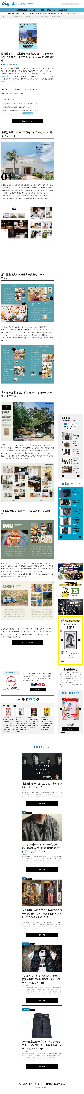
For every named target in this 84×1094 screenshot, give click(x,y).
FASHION (10, 13)
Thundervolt (70, 429)
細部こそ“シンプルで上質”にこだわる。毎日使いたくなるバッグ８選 (76, 445)
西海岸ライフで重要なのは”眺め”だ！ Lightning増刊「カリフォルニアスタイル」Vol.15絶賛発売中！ (38, 16)
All (65, 424)
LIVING (31, 13)
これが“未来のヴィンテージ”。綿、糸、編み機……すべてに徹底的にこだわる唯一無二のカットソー (41, 848)
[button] (63, 476)
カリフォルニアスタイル (24, 89)
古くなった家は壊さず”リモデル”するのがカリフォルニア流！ (21, 110)
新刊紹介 (36, 89)
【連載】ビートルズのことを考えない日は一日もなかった (42, 785)
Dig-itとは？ (23, 1084)
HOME (3, 16)
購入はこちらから (28, 121)
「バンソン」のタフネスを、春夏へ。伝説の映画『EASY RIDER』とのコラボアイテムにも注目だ (42, 979)
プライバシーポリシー (36, 1084)
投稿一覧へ (38, 689)
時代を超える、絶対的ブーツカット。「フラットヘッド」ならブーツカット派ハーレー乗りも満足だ (76, 453)
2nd (76, 424)
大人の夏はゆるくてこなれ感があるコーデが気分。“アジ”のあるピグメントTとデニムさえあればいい (42, 913)
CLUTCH (65, 426)
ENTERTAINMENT (70, 13)
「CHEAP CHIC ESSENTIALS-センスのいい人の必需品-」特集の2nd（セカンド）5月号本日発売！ (46, 724)
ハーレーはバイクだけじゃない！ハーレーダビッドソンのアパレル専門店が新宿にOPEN (76, 470)
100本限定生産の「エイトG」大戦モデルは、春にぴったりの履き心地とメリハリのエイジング (42, 1045)
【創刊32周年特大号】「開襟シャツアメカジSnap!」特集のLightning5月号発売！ (34, 723)
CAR (17, 13)
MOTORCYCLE (41, 13)
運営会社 (49, 1084)
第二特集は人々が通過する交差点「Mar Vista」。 (18, 107)
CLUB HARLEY (74, 426)
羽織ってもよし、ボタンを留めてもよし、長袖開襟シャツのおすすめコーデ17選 (76, 436)
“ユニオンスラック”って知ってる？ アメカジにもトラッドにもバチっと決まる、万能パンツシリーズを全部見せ (76, 462)
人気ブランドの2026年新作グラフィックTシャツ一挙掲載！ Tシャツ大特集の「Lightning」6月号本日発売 (8, 725)
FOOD (60, 13)
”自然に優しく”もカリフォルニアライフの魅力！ (17, 114)
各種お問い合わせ (59, 1084)
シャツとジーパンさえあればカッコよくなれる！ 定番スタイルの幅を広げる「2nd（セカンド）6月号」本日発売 (21, 725)
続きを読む (42, 803)
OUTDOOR (52, 13)
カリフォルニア (11, 89)
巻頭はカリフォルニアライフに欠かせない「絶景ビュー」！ (20, 103)
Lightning (9, 16)
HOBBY (23, 13)
